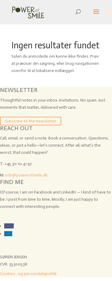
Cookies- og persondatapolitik (28, 273)
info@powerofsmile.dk (26, 175)
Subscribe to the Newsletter (30, 121)
